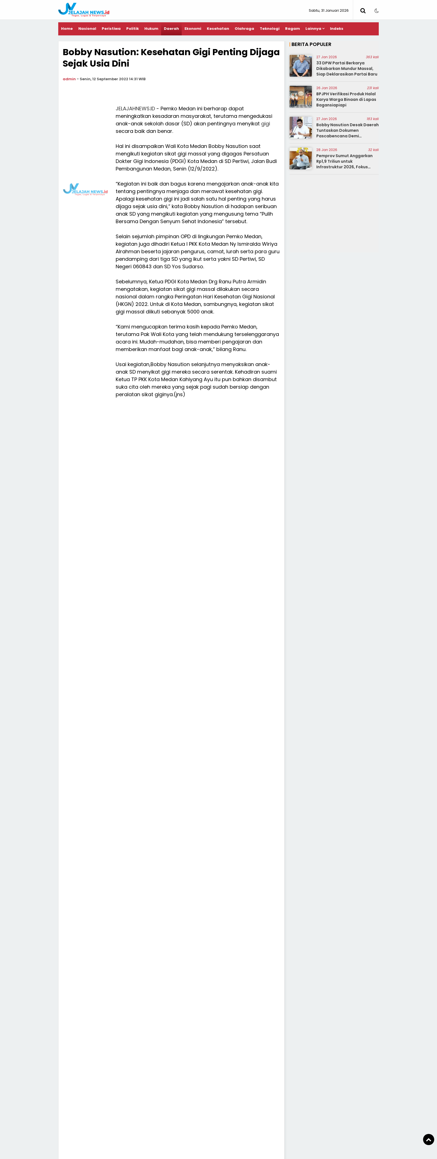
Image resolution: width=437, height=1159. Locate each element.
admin (69, 79)
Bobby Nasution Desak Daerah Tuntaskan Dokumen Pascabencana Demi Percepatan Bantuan (347, 133)
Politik (132, 28)
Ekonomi (192, 28)
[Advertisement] (86, 188)
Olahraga (244, 28)
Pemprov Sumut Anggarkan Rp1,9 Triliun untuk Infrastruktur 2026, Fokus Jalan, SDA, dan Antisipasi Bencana (344, 166)
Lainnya (313, 28)
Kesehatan (218, 28)
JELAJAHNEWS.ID (135, 108)
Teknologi (270, 28)
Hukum (151, 28)
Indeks (336, 28)
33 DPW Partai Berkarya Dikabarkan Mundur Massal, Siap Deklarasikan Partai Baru (346, 68)
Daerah (171, 28)
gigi (265, 123)
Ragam (292, 28)
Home (67, 28)
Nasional (87, 28)
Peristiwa (111, 28)
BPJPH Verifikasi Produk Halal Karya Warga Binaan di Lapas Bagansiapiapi (346, 99)
